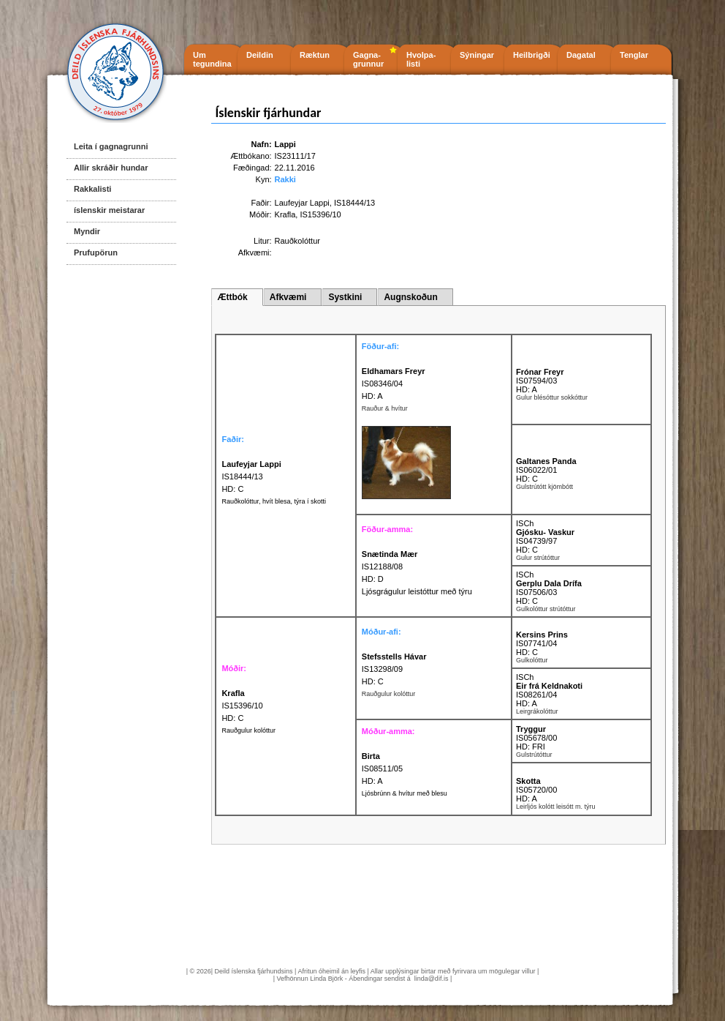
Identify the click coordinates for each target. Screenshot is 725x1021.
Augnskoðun (410, 297)
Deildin (259, 55)
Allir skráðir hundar (111, 167)
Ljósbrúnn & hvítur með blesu (404, 793)
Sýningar (477, 55)
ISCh (525, 523)
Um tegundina (212, 59)
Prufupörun (96, 252)
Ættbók (232, 297)
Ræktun (315, 55)
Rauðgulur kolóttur (248, 730)
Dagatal (581, 55)
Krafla (285, 214)
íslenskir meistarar (109, 210)
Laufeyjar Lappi (302, 202)
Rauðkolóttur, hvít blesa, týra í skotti (273, 501)
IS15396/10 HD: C (241, 705)
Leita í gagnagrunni (111, 146)
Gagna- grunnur (368, 59)
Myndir (87, 231)
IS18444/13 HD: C (251, 476)
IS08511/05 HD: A (382, 768)
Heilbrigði (531, 55)
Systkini (345, 297)
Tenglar (634, 55)
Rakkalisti (92, 188)
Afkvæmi (288, 297)
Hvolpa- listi (421, 59)
